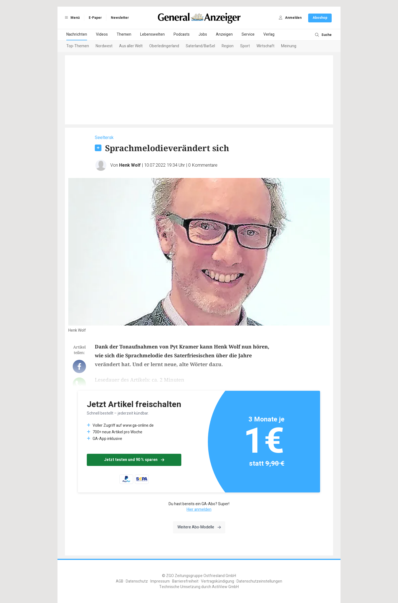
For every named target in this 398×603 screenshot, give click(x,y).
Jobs (202, 34)
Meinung (288, 46)
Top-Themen (77, 46)
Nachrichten (76, 34)
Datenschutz (137, 581)
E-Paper (95, 17)
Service (248, 34)
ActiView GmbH (225, 587)
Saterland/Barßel (200, 46)
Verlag (268, 34)
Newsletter (120, 17)
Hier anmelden (199, 509)
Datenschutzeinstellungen (259, 581)
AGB (119, 581)
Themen (124, 34)
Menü (71, 17)
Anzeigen (224, 34)
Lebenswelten (152, 34)
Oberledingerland (164, 46)
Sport (245, 46)
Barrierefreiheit (185, 581)
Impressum (160, 581)
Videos (102, 34)
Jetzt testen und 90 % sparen (134, 460)
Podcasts (182, 34)
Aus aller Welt (131, 46)
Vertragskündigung (217, 581)
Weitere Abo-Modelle (199, 527)
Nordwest (104, 46)
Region (228, 46)
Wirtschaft (265, 46)
